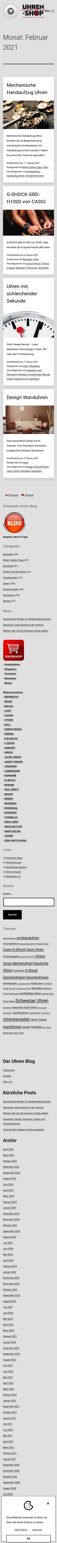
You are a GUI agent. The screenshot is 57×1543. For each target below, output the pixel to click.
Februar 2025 (10, 1202)
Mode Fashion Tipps (32, 167)
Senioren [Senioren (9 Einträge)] (7, 1008)
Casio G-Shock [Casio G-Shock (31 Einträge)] (14, 949)
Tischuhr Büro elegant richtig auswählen (23, 1129)
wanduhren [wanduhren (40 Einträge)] (12, 1027)
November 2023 (11, 1283)
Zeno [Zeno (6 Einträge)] (44, 1027)
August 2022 (9, 1359)
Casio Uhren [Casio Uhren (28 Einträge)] (35, 949)
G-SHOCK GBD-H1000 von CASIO (26, 197)
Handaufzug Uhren (15, 176)
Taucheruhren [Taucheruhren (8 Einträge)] (35, 1013)
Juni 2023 (8, 1313)
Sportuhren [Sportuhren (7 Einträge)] (7, 1013)
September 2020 (11, 1482)
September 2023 (11, 1295)
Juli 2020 (8, 1494)
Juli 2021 (8, 1424)
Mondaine (23, 374)
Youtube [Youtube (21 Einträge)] (36, 1027)
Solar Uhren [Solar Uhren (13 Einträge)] (30, 1007)
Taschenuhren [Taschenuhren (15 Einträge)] (20, 1012)
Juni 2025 (8, 1184)
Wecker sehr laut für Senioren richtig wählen (25, 630)
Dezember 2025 (11, 1167)
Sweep (10, 379)
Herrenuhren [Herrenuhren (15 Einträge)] (10, 983)
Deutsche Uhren (41, 467)
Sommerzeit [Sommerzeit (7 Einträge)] (42, 1008)
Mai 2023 (8, 1319)
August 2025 (9, 1178)
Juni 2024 (8, 1248)
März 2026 (8, 1155)
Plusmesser (31, 268)
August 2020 (9, 1488)
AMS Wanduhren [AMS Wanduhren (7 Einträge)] (9, 938)
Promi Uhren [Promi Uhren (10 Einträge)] (9, 1001)
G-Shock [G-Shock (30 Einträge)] (31, 970)
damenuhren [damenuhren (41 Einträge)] (22, 963)
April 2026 (8, 1149)
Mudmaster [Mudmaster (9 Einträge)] (14, 994)
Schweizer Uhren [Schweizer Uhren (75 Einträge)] (32, 1000)
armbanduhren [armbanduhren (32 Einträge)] (28, 938)
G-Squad (11, 268)
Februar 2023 (10, 1336)
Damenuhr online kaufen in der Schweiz (23, 625)
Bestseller (8, 554)
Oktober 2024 (10, 1225)
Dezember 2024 (11, 1213)
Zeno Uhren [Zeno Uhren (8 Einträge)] (19, 1033)
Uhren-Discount (13, 862)
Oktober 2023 (10, 1289)
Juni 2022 (8, 1371)
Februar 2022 (10, 1394)
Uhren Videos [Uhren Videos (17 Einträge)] (38, 1019)
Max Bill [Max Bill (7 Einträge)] (12, 988)
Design (29, 467)
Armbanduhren (12, 664)
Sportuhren (43, 268)
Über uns (7, 1081)
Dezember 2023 (11, 1277)
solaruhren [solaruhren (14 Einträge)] (18, 1007)
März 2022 (8, 1389)
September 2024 (11, 1231)
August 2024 (9, 1237)
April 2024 (8, 1260)
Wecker (7, 601)
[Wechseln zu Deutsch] (27, 495)
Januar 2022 (9, 1400)
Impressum (9, 1070)
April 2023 (8, 1324)
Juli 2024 (8, 1243)
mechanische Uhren (34, 176)
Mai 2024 (8, 1254)
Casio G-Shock (33, 263)
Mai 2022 (8, 1377)
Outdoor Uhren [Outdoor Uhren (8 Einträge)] (47, 994)
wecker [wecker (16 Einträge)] (26, 1027)
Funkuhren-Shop (14, 858)
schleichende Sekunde (39, 374)
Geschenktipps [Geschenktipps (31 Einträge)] (37, 977)
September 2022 (11, 1354)
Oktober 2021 (10, 1412)
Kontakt (7, 1076)
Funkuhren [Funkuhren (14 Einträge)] (19, 970)
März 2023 (8, 1330)
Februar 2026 (10, 1161)
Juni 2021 (8, 1430)
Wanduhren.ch (13, 876)
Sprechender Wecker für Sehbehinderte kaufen (27, 619)
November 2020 (11, 1470)
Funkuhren (31, 370)
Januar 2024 (9, 1272)
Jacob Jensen (13, 471)
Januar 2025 (9, 1207)
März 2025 (8, 1196)
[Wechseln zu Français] (12, 495)
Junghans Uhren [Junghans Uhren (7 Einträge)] (24, 984)
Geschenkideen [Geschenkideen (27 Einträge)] (14, 977)
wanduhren (34, 379)
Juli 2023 (8, 1307)
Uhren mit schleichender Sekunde (22, 293)
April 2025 (8, 1190)
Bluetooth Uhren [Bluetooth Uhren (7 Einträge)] (42, 944)
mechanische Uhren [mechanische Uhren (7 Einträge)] (23, 988)
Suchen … (8, 893)
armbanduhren (33, 171)
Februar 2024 (10, 1266)
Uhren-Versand (13, 872)
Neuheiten (27, 259)
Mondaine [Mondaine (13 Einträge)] (37, 988)
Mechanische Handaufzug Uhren (27, 88)
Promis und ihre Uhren (14, 571)
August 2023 (9, 1301)
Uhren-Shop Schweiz (16, 867)
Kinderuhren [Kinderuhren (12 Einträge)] (37, 983)
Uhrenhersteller (11, 589)
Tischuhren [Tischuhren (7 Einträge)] (45, 1013)
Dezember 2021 (11, 1406)
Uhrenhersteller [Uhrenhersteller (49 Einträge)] (16, 1019)
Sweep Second (21, 379)
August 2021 (9, 1418)
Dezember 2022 (11, 1348)
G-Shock (45, 263)
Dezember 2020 (11, 1465)
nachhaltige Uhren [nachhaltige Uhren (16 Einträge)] (30, 993)
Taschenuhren (10, 577)
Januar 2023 (9, 1342)
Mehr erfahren (21, 1530)
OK (28, 1538)
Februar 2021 (10, 1453)
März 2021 (8, 1447)
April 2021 (8, 1441)
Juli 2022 (8, 1365)
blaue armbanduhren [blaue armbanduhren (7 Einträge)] (28, 944)
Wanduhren (34, 366)
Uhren (45, 167)
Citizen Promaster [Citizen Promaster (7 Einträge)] (27, 957)
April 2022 (8, 1383)
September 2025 (11, 1172)
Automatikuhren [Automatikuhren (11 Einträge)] (11, 943)
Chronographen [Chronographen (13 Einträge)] (11, 956)
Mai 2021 (8, 1435)
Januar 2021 (9, 1459)
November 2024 (11, 1219)
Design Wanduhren (27, 397)
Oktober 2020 (10, 1476)
